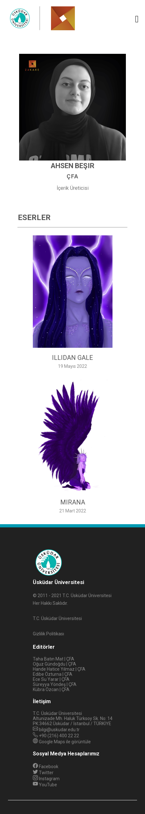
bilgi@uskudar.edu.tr (59, 729)
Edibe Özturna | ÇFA (52, 674)
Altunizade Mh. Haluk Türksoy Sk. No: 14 (72, 718)
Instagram (46, 778)
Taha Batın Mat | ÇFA (53, 658)
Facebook (45, 766)
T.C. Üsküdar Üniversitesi (57, 713)
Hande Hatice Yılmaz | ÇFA (59, 669)
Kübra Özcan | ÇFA (51, 689)
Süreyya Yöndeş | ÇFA (54, 684)
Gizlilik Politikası (48, 633)
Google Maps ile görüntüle (65, 741)
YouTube (45, 784)
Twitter (43, 772)
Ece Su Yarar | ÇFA (51, 679)
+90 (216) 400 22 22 (59, 735)
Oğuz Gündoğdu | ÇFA (54, 664)
